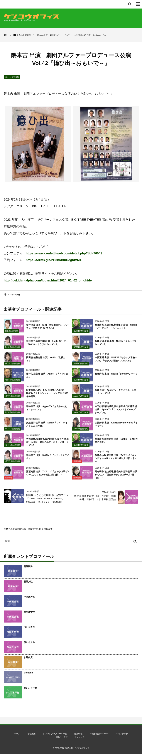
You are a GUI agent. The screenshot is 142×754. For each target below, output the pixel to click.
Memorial (28, 672)
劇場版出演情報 (11, 333)
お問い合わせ (122, 734)
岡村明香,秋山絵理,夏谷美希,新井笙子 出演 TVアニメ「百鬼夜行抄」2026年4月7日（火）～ (117, 476)
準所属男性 (29, 596)
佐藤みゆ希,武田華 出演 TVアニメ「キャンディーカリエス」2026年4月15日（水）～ (116, 460)
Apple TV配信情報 (12, 349)
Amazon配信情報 (80, 430)
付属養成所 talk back (99, 734)
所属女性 (28, 581)
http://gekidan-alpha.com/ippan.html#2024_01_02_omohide (48, 280)
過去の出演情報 (12, 77)
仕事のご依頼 (61, 737)
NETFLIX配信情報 (80, 333)
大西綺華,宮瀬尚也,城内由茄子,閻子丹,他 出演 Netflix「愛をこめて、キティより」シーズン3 (47, 444)
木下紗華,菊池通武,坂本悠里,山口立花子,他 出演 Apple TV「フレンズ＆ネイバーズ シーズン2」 (116, 411)
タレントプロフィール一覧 (55, 734)
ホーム (17, 734)
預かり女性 (29, 642)
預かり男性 (29, 627)
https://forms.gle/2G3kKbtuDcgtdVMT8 (54, 260)
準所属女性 (29, 612)
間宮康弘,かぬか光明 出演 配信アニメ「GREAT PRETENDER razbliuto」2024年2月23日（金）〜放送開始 (47, 498)
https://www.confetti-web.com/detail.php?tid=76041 (64, 253)
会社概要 (32, 734)
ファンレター (81, 737)
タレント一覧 (30, 688)
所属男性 (28, 566)
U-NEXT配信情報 (80, 365)
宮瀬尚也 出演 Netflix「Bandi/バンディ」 (116, 375)
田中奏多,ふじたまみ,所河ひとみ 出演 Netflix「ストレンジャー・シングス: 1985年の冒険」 (47, 395)
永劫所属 (28, 657)
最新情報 (77, 463)
